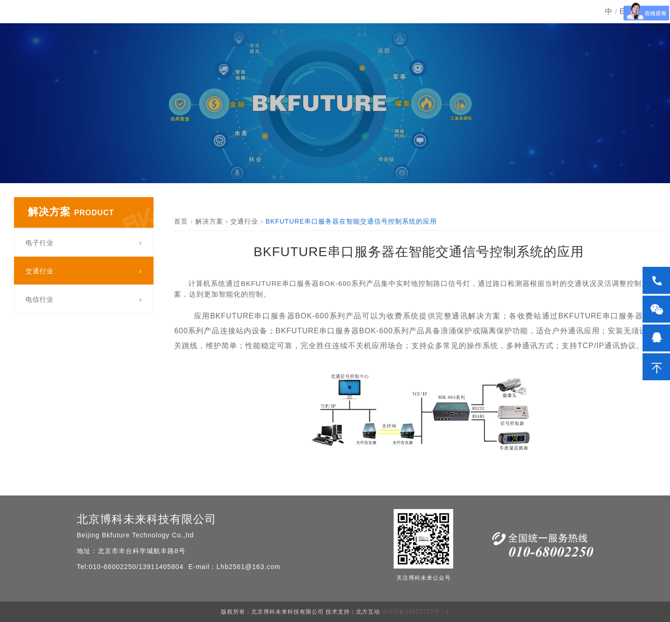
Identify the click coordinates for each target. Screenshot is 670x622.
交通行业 (244, 221)
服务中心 (506, 30)
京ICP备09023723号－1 (414, 612)
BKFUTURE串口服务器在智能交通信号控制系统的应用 (351, 221)
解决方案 (387, 30)
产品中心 (327, 30)
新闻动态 (446, 30)
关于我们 (566, 30)
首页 (276, 30)
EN (625, 30)
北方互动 (368, 612)
